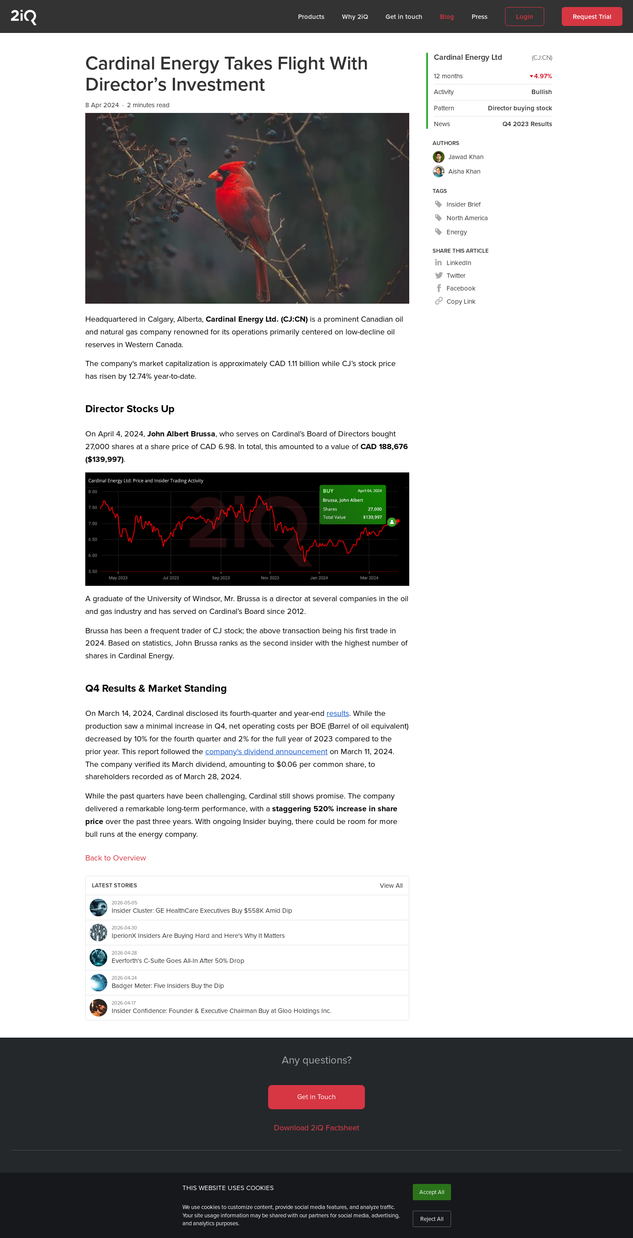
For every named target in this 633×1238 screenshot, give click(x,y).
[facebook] (455, 288)
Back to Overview (115, 858)
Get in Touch (316, 1097)
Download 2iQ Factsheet (316, 1127)
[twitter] (450, 275)
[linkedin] (453, 263)
